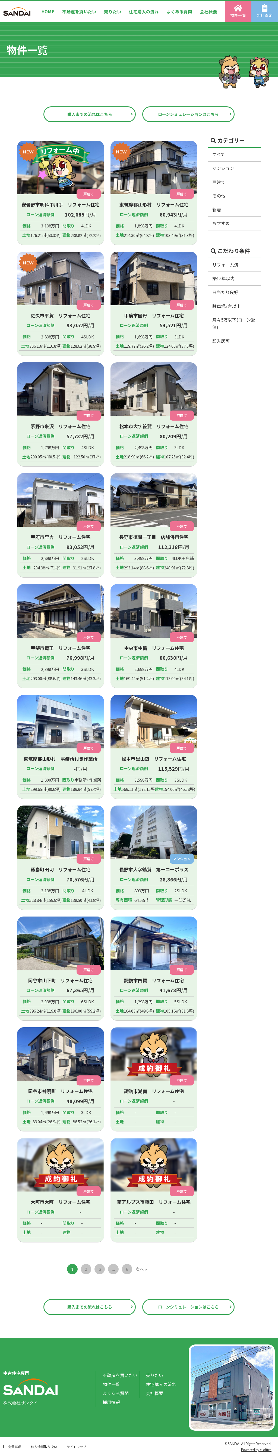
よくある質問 (179, 11)
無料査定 (265, 11)
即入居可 (221, 341)
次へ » (141, 1269)
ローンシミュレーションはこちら (188, 114)
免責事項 (14, 1446)
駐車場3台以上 (226, 306)
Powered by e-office (256, 1450)
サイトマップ (76, 1446)
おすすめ (221, 223)
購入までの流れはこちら (89, 114)
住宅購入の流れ (144, 11)
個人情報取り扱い (44, 1446)
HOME (48, 11)
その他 (218, 195)
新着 (216, 209)
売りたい (112, 11)
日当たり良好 (225, 292)
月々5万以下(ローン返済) (233, 323)
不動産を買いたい (79, 11)
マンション (223, 168)
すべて (218, 154)
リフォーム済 (225, 264)
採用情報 (111, 1402)
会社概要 (208, 11)
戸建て (218, 182)
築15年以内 (223, 278)
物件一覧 (238, 11)
